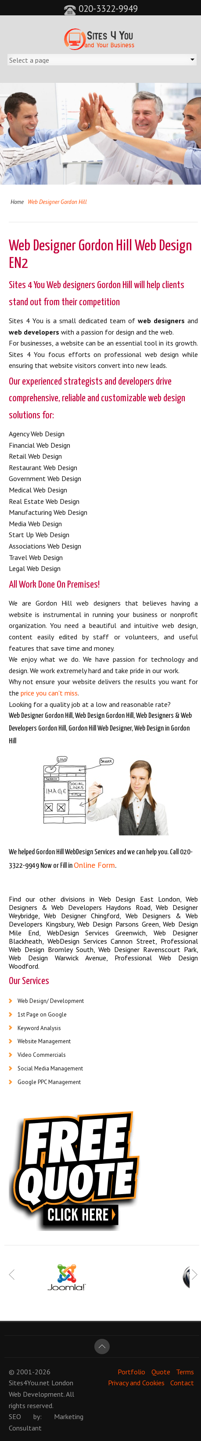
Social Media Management (50, 1068)
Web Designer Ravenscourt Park (147, 949)
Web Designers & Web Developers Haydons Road (103, 903)
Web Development (36, 1394)
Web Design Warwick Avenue (57, 957)
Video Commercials (42, 1055)
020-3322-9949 (101, 8)
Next (194, 1274)
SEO (15, 1416)
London (62, 1382)
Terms (185, 1371)
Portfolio (131, 1371)
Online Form (94, 865)
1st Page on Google (42, 1014)
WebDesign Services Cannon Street (101, 941)
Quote (160, 1371)
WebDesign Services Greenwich (96, 932)
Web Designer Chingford (81, 915)
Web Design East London (139, 899)
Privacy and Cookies (136, 1382)
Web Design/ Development (51, 1001)
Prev (12, 1274)
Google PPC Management (49, 1082)
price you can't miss (49, 692)
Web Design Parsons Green (117, 924)
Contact (182, 1382)
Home (17, 202)
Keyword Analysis (39, 1028)
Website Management (44, 1041)
